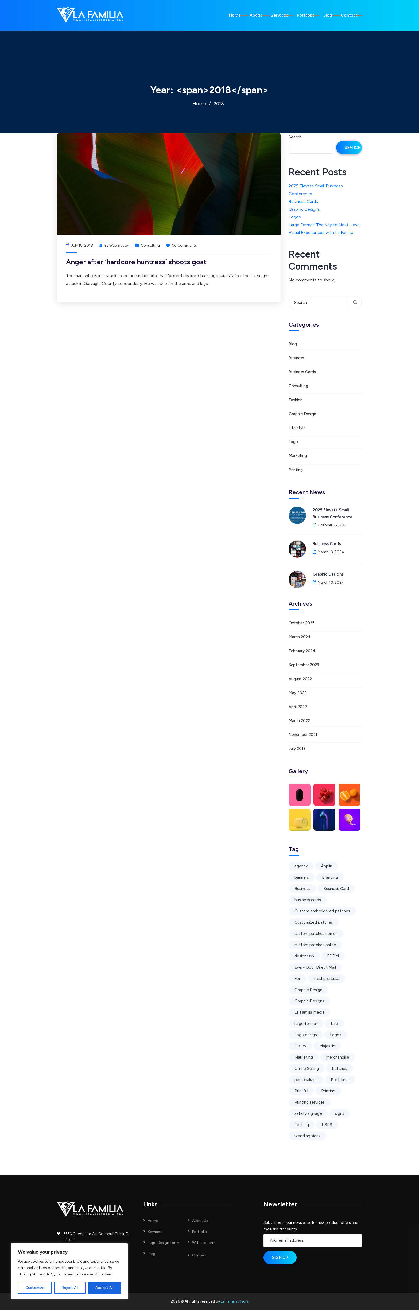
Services (279, 15)
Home (235, 15)
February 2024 (302, 650)
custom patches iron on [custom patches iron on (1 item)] (316, 933)
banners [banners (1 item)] (301, 877)
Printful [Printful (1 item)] (301, 1091)
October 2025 (302, 623)
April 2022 (298, 706)
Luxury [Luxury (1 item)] (300, 1046)
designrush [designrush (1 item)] (304, 956)
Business (296, 358)
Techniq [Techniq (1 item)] (301, 1124)
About (256, 15)
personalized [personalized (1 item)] (306, 1079)
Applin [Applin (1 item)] (326, 866)
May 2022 (298, 692)
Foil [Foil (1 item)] (297, 978)
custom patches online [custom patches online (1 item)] (315, 944)
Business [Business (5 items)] (302, 888)
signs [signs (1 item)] (339, 1113)
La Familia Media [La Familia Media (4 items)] (309, 1012)
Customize (34, 1287)
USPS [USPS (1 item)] (327, 1124)
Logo (293, 441)
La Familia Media (235, 1301)
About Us (200, 1220)
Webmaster (119, 245)
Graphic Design (302, 414)
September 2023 (304, 664)
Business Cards (303, 201)
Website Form (204, 1242)
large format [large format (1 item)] (306, 1023)
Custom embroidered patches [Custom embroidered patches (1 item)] (322, 911)
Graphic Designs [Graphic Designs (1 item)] (309, 1001)
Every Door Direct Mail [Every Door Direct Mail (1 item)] (315, 967)
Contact (349, 15)
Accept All (104, 1287)
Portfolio (306, 15)
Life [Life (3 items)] (334, 1023)
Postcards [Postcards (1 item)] (340, 1079)
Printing (296, 469)
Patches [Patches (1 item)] (339, 1068)
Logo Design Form (163, 1242)
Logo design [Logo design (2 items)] (305, 1034)
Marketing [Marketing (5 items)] (303, 1057)
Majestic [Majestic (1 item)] (327, 1046)
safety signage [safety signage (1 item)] (308, 1113)
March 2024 (300, 637)
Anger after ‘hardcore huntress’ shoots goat (136, 262)
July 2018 (297, 748)
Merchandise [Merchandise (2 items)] (337, 1057)
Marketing (298, 455)
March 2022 (299, 720)
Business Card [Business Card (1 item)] (336, 888)
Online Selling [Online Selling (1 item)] (306, 1068)
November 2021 (303, 734)
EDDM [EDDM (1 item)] (333, 956)
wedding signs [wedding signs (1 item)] (307, 1136)
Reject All (69, 1287)
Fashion (295, 400)
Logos (295, 217)
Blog (327, 15)
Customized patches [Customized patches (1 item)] (313, 922)
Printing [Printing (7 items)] (328, 1091)
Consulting (150, 245)
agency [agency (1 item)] (301, 866)
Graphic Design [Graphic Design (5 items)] (308, 989)
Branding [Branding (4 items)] (330, 877)
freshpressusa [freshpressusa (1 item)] (326, 978)
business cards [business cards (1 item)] (307, 899)
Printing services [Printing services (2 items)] (309, 1102)
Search (295, 136)
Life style (297, 427)
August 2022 (300, 679)
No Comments (181, 245)
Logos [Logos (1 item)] (335, 1034)
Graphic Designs (304, 209)
